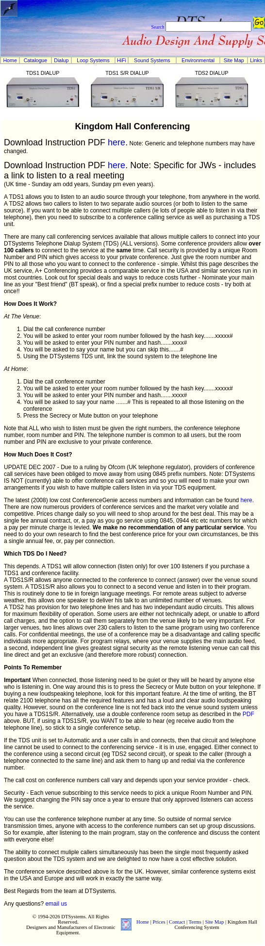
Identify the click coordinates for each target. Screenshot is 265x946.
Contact (177, 922)
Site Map (234, 60)
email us (56, 903)
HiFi (121, 60)
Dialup (61, 60)
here (116, 142)
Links (256, 60)
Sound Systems (152, 60)
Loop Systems (93, 60)
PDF (248, 714)
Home (10, 60)
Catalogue (36, 60)
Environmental (198, 60)
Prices (159, 922)
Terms (195, 922)
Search (157, 27)
